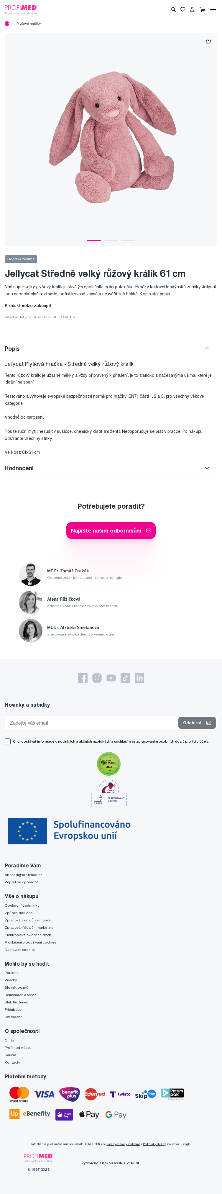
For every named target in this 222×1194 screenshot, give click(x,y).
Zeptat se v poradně (21, 882)
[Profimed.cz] (21, 9)
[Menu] (213, 9)
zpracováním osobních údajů (160, 741)
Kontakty (12, 1062)
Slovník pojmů (16, 987)
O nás (9, 1040)
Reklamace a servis (20, 995)
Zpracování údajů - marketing (29, 927)
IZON (118, 1163)
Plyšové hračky (29, 23)
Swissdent (13, 1017)
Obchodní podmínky (22, 905)
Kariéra (10, 1055)
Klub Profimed (16, 1002)
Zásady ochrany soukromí (123, 1144)
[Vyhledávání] (173, 9)
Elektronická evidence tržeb (28, 935)
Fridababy (13, 1009)
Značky (11, 980)
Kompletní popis (155, 294)
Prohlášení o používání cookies (30, 942)
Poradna (12, 972)
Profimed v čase (18, 1047)
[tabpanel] (111, 139)
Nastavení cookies (20, 949)
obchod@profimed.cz (23, 875)
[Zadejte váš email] (92, 723)
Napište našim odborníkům (111, 530)
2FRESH (133, 1163)
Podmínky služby (154, 1144)
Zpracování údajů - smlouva (27, 920)
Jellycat (25, 317)
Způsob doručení (19, 913)
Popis (12, 348)
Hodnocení (19, 468)
